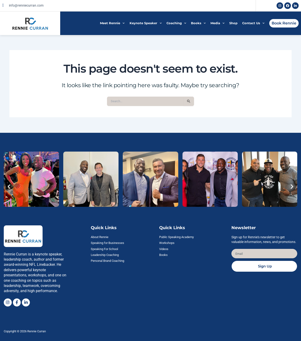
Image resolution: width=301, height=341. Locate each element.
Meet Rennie (112, 23)
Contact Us (253, 23)
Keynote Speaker (146, 23)
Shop (233, 23)
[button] (9, 186)
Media (217, 23)
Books (198, 23)
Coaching (176, 23)
